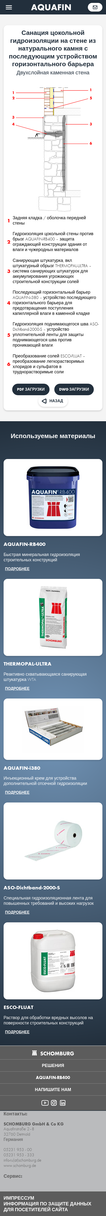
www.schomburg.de (20, 1165)
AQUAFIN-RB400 (53, 1077)
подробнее (17, 569)
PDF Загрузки (31, 389)
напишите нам (53, 1089)
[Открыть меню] (9, 7)
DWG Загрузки (74, 389)
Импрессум (19, 1198)
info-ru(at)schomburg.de (22, 1160)
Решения (53, 1065)
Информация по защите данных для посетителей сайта (47, 1206)
